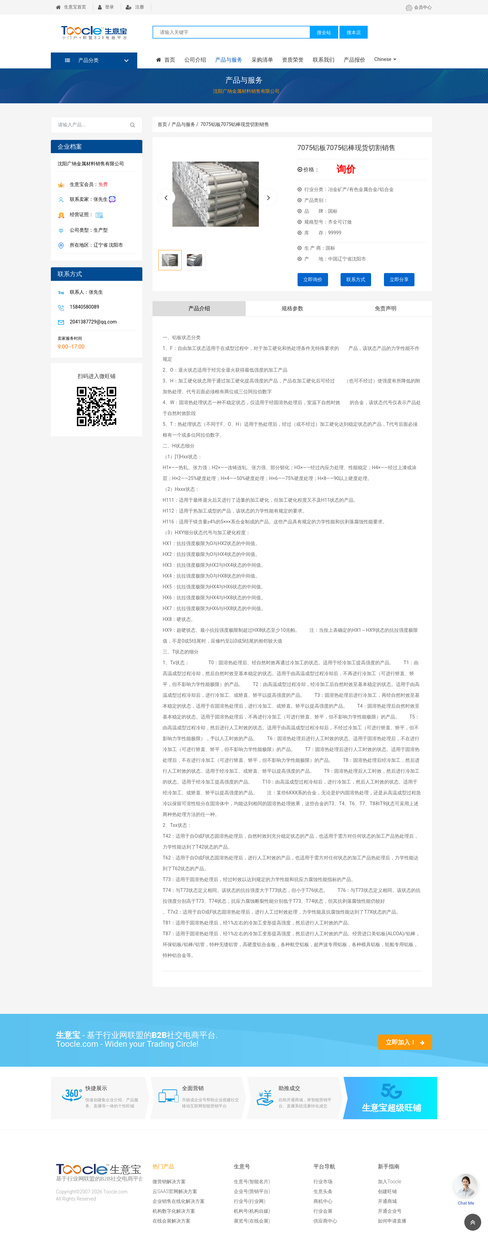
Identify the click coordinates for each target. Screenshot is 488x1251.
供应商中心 (325, 1221)
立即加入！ (405, 1042)
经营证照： (85, 215)
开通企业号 (390, 1211)
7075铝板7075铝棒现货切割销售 (234, 124)
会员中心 (419, 7)
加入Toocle (389, 1181)
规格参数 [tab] (292, 308)
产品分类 (82, 60)
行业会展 (322, 1211)
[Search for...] (87, 125)
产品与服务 (227, 60)
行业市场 (322, 1181)
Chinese (380, 59)
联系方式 (355, 279)
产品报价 (352, 60)
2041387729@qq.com (92, 322)
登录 (106, 6)
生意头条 (322, 1191)
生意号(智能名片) (252, 1181)
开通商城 (387, 1201)
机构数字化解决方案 (173, 1211)
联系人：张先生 (85, 292)
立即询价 (312, 279)
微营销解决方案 (169, 1181)
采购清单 (261, 60)
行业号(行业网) (249, 1201)
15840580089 (83, 307)
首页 (165, 60)
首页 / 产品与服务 (178, 124)
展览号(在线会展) (252, 1221)
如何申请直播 (392, 1221)
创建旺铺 (387, 1191)
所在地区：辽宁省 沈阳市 (95, 245)
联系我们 (322, 60)
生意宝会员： (87, 185)
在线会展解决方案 (171, 1221)
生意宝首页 (71, 6)
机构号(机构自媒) (252, 1211)
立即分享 (399, 279)
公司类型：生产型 (87, 230)
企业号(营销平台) (252, 1191)
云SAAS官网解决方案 (174, 1191)
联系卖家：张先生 (91, 199)
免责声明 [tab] (385, 308)
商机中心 (322, 1201)
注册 (135, 6)
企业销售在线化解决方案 (178, 1201)
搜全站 (324, 32)
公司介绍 (194, 60)
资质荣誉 (291, 60)
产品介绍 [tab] (199, 308)
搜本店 (354, 32)
